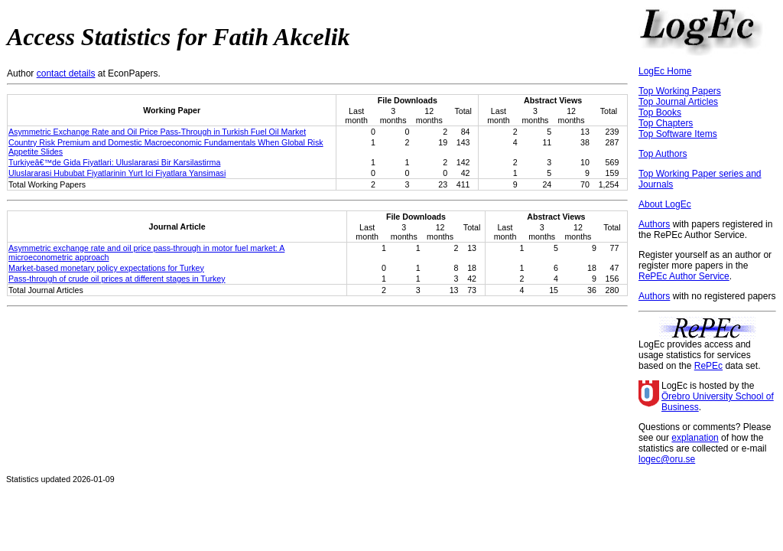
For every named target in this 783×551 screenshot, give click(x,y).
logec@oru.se (666, 459)
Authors (654, 224)
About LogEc (664, 204)
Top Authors (662, 153)
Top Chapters (665, 123)
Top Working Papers (679, 91)
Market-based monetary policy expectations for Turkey (106, 267)
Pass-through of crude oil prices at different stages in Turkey (117, 278)
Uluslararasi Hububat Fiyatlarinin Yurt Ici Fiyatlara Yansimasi (117, 173)
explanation (694, 437)
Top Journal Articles (678, 101)
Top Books (659, 112)
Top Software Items (677, 134)
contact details (66, 73)
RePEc (708, 365)
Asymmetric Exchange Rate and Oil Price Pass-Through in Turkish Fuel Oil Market (157, 131)
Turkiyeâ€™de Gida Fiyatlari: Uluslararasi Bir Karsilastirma (114, 162)
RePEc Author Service (683, 276)
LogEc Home (664, 71)
